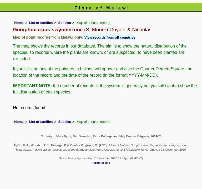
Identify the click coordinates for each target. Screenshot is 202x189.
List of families (41, 23)
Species (64, 23)
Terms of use (101, 162)
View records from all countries (109, 37)
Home (19, 23)
